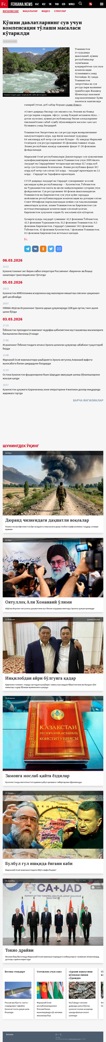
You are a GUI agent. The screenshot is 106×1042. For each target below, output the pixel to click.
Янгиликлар (12, 11)
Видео (52, 11)
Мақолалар (34, 11)
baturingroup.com (75, 1039)
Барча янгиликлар (88, 400)
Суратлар (67, 11)
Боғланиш (9, 1034)
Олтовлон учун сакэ (49, 971)
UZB (64, 4)
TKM (57, 4)
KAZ (37, 4)
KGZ (44, 4)
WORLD (72, 4)
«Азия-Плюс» (73, 104)
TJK (50, 4)
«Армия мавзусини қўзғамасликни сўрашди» (81, 975)
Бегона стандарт (15, 971)
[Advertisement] (53, 423)
